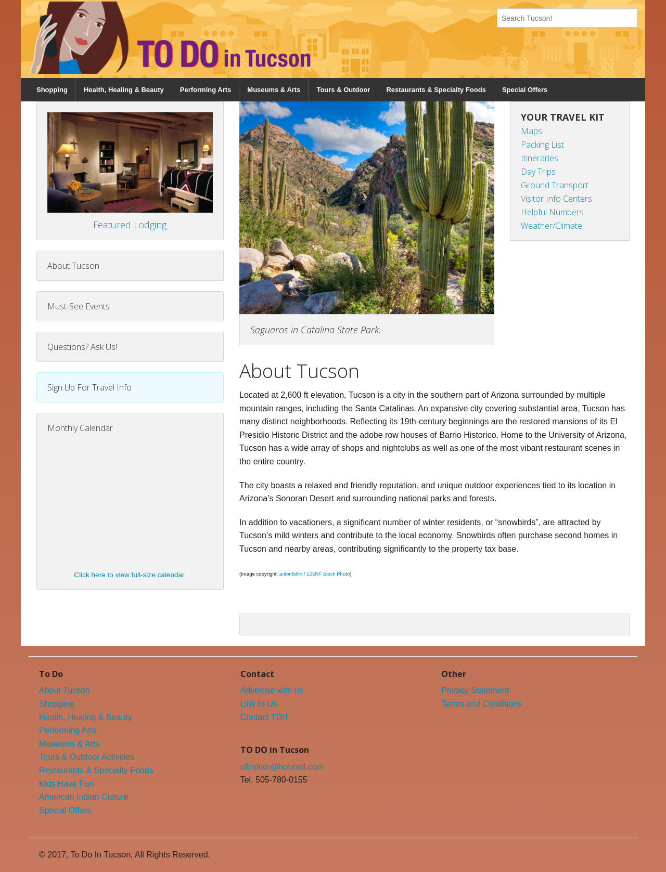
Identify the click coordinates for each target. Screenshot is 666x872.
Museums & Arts (273, 90)
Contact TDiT (264, 717)
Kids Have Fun (66, 783)
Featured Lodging (129, 224)
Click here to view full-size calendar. (130, 575)
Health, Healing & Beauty (124, 90)
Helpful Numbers (552, 212)
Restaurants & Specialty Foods (435, 90)
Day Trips (538, 171)
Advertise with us (271, 690)
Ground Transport (554, 185)
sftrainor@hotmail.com (282, 766)
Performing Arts (205, 90)
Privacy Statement (475, 690)
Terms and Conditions (481, 703)
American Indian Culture (84, 796)
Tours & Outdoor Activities (86, 756)
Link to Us (258, 703)
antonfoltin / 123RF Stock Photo (314, 574)
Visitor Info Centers (556, 198)
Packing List (542, 144)
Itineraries (539, 158)
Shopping (52, 90)
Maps (531, 131)
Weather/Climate (551, 225)
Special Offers (524, 90)
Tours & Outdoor (343, 90)
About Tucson (64, 690)
